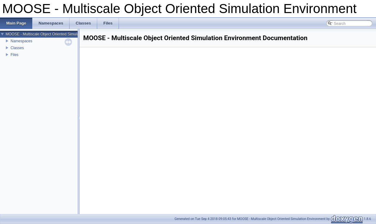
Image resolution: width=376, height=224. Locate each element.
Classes (17, 48)
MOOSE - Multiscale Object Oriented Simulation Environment (56, 34)
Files (14, 55)
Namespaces (21, 41)
